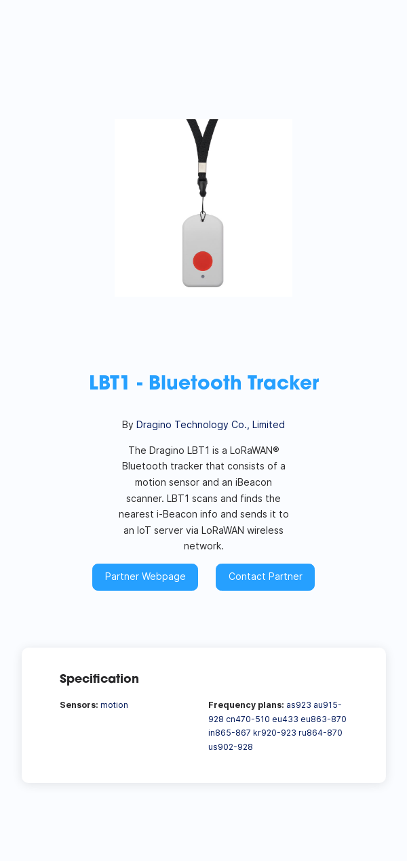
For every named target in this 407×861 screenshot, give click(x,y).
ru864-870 (320, 733)
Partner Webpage (145, 576)
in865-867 (229, 733)
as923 (298, 705)
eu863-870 (324, 719)
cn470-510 (248, 719)
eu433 (285, 719)
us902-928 (230, 747)
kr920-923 (274, 733)
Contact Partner (266, 576)
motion (114, 705)
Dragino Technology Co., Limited (210, 424)
